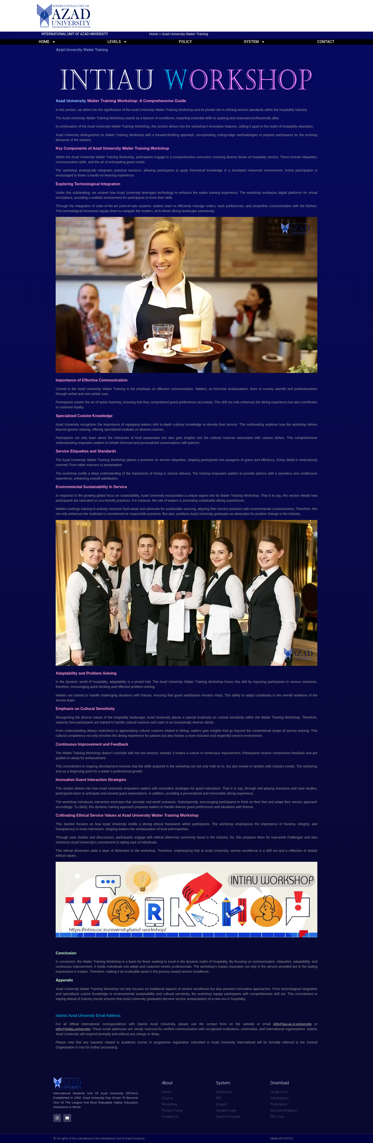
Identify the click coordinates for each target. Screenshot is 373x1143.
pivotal (210, 110)
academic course (134, 1042)
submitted (198, 1042)
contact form (216, 1024)
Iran (82, 1047)
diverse (87, 717)
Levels (117, 41)
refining (231, 110)
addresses (119, 1029)
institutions (231, 1029)
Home (153, 34)
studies (84, 837)
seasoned (243, 118)
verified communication (180, 1029)
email (266, 1024)
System (254, 41)
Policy (185, 41)
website (248, 1024)
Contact (325, 41)
